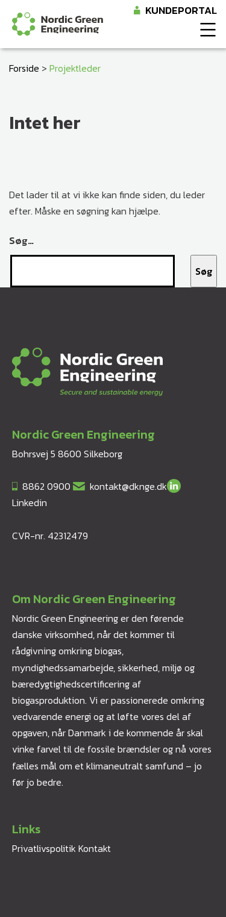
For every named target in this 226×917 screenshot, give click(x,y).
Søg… (21, 240)
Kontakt (94, 848)
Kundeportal (181, 10)
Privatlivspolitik (44, 848)
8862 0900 (46, 486)
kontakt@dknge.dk (128, 486)
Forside (24, 68)
